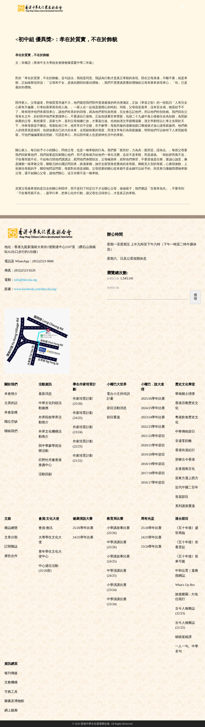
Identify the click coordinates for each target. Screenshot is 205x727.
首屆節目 (181, 496)
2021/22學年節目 (153, 436)
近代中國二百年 (186, 487)
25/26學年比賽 (83, 528)
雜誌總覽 (11, 528)
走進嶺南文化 (185, 468)
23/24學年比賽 (151, 546)
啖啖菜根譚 (183, 637)
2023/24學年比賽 (153, 417)
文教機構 (11, 682)
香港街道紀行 (185, 450)
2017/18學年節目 (153, 473)
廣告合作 (11, 556)
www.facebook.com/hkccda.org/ (35, 289)
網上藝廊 (11, 710)
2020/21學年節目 (153, 445)
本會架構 (11, 412)
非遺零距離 (183, 441)
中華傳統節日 (185, 431)
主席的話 (11, 403)
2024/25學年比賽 (153, 408)
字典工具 (11, 691)
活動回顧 (45, 474)
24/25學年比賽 (83, 537)
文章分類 (11, 537)
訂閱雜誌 (11, 546)
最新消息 (45, 393)
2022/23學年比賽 (153, 426)
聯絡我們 (11, 431)
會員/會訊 (46, 528)
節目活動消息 (117, 408)
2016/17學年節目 (153, 482)
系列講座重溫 (185, 506)
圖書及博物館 (14, 701)
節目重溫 (113, 417)
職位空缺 (11, 421)
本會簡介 (11, 393)
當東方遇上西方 (186, 478)
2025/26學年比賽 (153, 398)
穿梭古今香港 (185, 459)
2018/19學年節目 (153, 464)
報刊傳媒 (11, 673)
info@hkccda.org (25, 280)
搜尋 (195, 297)
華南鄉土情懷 (185, 393)
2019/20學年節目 (153, 454)
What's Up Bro (185, 585)
